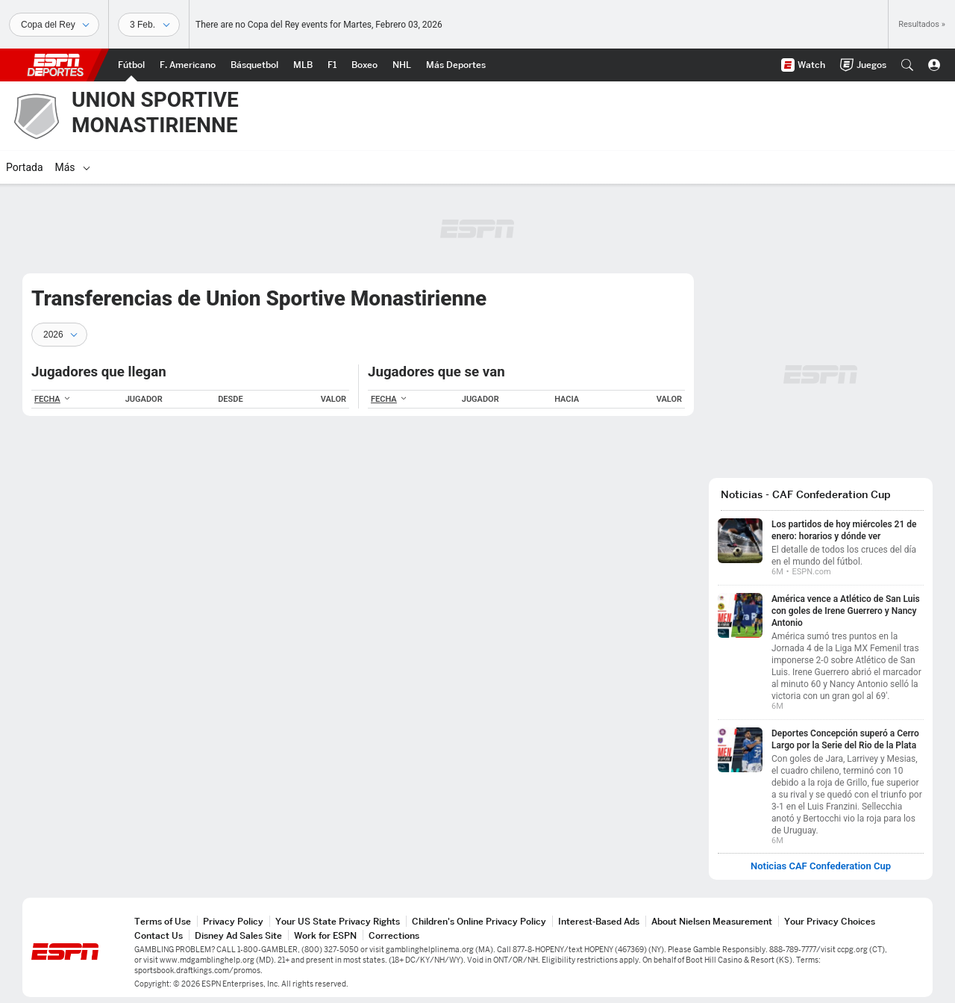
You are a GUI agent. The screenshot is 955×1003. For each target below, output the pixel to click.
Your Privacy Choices (829, 921)
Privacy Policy (233, 921)
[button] (907, 65)
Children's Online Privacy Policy (479, 921)
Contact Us (158, 935)
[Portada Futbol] (131, 65)
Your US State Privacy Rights (337, 921)
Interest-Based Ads (598, 921)
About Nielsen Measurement (711, 921)
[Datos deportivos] (149, 24)
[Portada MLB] (303, 65)
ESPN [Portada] (55, 65)
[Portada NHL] (401, 65)
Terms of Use (162, 921)
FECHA (52, 399)
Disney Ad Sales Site (238, 935)
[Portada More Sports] (456, 65)
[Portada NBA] (254, 65)
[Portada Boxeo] (364, 65)
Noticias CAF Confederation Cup (821, 866)
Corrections (394, 935)
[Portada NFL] (188, 65)
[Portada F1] (332, 65)
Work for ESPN (325, 935)
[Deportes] (54, 24)
